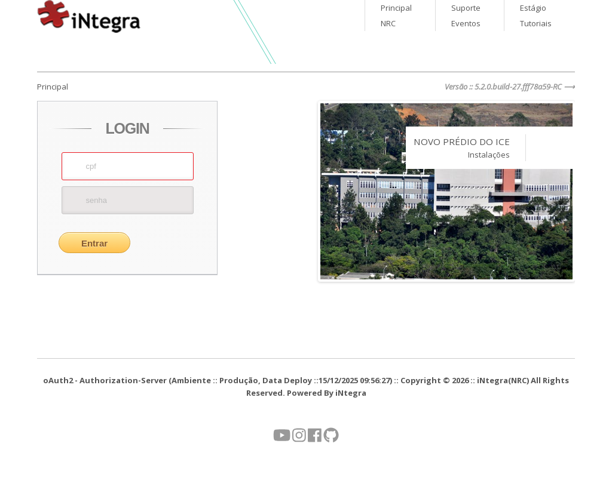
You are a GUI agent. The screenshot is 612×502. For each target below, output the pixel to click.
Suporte (466, 7)
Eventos (466, 23)
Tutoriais (536, 23)
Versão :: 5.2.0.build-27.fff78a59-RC (503, 86)
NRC (388, 23)
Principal (396, 7)
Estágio (533, 7)
